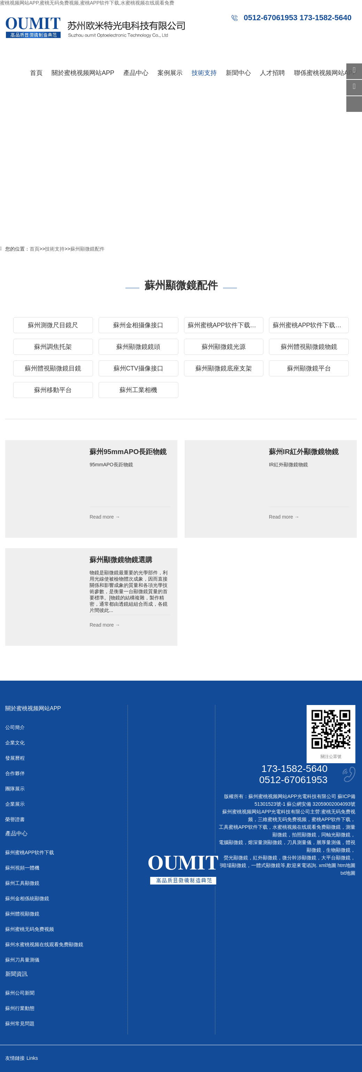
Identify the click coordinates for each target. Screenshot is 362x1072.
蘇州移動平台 (53, 389)
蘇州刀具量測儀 (22, 960)
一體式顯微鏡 (265, 865)
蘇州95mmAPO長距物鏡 (128, 451)
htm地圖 (346, 865)
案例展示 (170, 72)
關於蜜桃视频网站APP (83, 72)
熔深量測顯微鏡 (265, 842)
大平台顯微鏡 (336, 857)
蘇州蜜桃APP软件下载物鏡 (310, 325)
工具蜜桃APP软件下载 (243, 827)
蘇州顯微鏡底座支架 (223, 368)
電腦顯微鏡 (231, 842)
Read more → (105, 517)
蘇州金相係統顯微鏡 (27, 898)
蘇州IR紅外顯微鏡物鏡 (304, 451)
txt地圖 (347, 873)
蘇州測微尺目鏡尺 (53, 325)
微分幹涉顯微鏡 (299, 857)
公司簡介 (15, 727)
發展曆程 (15, 758)
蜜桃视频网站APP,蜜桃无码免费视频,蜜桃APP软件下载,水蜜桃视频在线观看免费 (87, 3)
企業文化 (15, 742)
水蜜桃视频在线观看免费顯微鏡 (306, 827)
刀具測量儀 (299, 842)
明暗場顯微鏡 (231, 865)
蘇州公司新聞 (19, 993)
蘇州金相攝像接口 (138, 325)
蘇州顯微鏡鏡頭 (138, 346)
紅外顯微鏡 (265, 857)
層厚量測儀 (328, 842)
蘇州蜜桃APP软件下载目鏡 (225, 325)
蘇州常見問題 (19, 1023)
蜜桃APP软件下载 (331, 819)
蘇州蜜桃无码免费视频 (29, 929)
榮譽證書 (15, 819)
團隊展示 (15, 788)
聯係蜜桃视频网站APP (325, 72)
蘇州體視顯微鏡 (22, 914)
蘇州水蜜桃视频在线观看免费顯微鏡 (44, 944)
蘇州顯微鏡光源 (224, 346)
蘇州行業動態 (19, 1008)
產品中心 (135, 72)
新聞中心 (238, 72)
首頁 (36, 72)
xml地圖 (327, 865)
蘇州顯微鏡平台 (309, 368)
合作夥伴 (15, 773)
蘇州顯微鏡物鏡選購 (121, 560)
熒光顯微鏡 (236, 857)
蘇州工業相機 (138, 389)
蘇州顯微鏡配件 (87, 249)
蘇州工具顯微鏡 (22, 883)
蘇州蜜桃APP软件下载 (29, 852)
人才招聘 (272, 72)
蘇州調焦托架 (53, 346)
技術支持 (204, 72)
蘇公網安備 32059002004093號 (320, 804)
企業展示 (15, 804)
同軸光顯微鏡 (336, 834)
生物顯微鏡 (338, 850)
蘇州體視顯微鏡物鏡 (309, 346)
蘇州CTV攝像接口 (138, 368)
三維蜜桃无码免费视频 (282, 819)
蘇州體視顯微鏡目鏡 (53, 368)
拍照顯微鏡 (304, 834)
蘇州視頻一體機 (22, 868)
